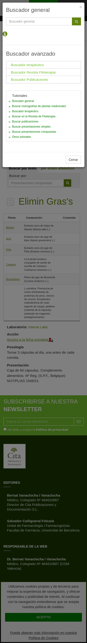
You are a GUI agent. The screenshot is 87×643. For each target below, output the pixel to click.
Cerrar (73, 160)
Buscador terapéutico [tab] (27, 65)
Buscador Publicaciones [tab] (29, 79)
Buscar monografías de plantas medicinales (39, 106)
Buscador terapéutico (25, 111)
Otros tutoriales (21, 137)
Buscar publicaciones (25, 121)
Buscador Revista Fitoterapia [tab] (33, 72)
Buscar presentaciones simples (31, 126)
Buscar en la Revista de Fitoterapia (33, 116)
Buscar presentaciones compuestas (34, 131)
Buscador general (23, 101)
